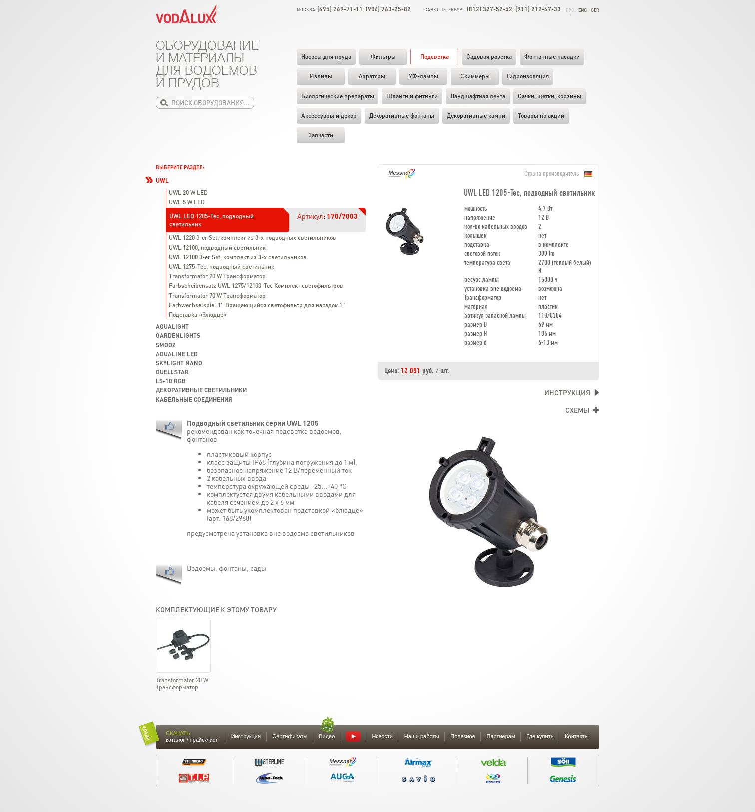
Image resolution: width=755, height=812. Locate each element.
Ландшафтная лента (477, 96)
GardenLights (178, 335)
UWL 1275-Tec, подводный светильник (221, 266)
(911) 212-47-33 (538, 9)
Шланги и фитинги (412, 96)
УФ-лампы (423, 76)
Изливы (321, 76)
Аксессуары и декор (329, 115)
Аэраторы (372, 76)
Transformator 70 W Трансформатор (217, 295)
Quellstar (172, 372)
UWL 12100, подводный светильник (217, 247)
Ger (595, 10)
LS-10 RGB (171, 381)
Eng (582, 10)
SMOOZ (166, 345)
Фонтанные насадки (552, 56)
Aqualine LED (177, 354)
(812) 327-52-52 (489, 9)
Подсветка (434, 56)
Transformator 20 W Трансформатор (217, 276)
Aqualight (172, 326)
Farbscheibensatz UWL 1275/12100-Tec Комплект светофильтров (256, 285)
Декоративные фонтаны (401, 115)
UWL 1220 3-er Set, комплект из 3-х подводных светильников (252, 237)
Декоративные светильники (201, 390)
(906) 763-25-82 (388, 9)
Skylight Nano (179, 363)
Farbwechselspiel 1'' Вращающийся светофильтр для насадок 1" (257, 305)
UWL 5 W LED (187, 202)
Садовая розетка (489, 56)
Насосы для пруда (326, 56)
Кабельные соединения (194, 399)
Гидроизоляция (528, 76)
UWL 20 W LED (188, 192)
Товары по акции (541, 115)
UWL (162, 180)
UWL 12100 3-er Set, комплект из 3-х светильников (238, 257)
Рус (570, 10)
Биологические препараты (337, 96)
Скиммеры (475, 76)
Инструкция (567, 392)
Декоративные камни (476, 115)
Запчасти (320, 135)
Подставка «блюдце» (198, 314)
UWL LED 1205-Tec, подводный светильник (211, 220)
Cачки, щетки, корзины (549, 96)
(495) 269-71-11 (340, 9)
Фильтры (383, 56)
